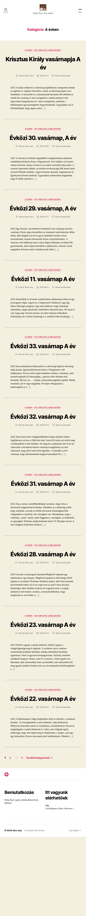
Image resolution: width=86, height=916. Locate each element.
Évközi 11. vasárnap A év (43, 303)
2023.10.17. (44, 237)
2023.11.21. (44, 79)
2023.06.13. (44, 316)
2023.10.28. (44, 158)
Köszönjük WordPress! (35, 910)
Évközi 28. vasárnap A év (43, 612)
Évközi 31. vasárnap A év (42, 533)
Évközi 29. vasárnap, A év (43, 224)
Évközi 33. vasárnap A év (43, 378)
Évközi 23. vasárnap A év (43, 691)
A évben (28, 54)
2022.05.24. (44, 392)
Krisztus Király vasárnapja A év (43, 66)
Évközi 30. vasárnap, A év (43, 145)
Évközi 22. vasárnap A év (43, 773)
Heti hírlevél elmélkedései (48, 54)
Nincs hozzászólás (62, 79)
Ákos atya (29, 79)
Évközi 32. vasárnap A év (43, 457)
